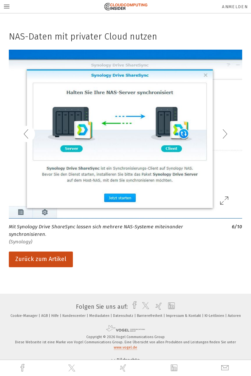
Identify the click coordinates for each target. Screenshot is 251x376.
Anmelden (235, 6)
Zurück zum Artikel (40, 259)
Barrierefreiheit (150, 316)
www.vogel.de (125, 347)
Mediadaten (99, 316)
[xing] (123, 368)
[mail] (225, 368)
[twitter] (72, 368)
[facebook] (23, 368)
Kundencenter (74, 316)
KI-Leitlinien (215, 316)
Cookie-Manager (24, 316)
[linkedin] (175, 368)
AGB (45, 316)
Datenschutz (123, 316)
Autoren (234, 316)
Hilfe (55, 316)
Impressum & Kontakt (184, 316)
